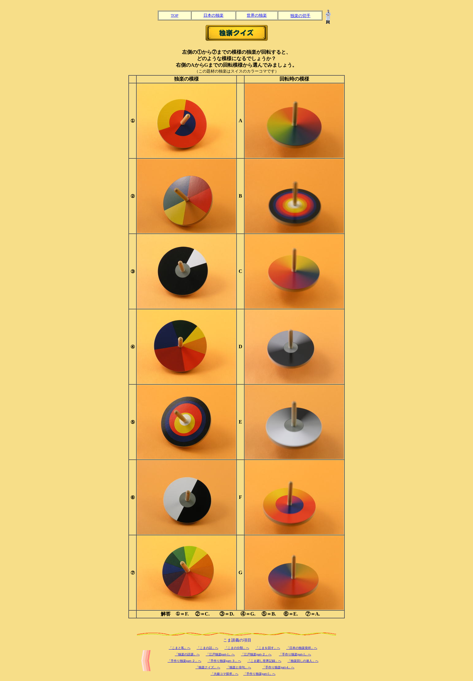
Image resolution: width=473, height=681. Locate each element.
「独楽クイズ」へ (207, 667)
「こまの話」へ (207, 648)
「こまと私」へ (179, 648)
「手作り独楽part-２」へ (184, 660)
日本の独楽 (213, 15)
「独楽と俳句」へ (238, 667)
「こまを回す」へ (267, 648)
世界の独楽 (257, 15)
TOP (174, 15)
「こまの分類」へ (236, 648)
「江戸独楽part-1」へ (220, 654)
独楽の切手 (300, 15)
